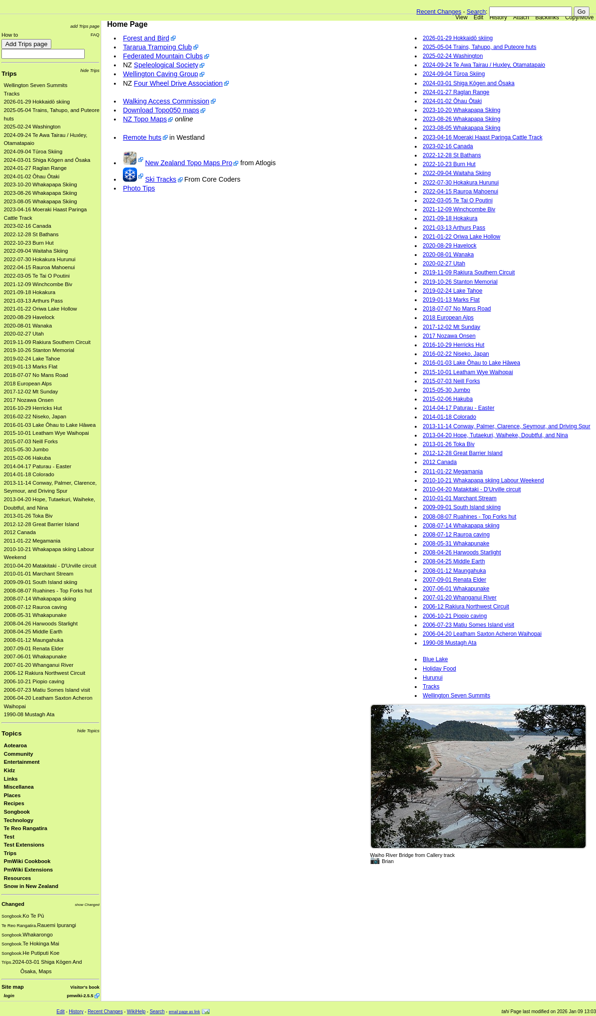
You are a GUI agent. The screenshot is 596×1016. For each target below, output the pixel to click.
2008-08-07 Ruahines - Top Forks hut (48, 590)
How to (9, 35)
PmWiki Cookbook (27, 861)
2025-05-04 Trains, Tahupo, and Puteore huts (479, 47)
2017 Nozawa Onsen (29, 400)
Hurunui (433, 677)
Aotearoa (15, 745)
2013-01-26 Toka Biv (28, 516)
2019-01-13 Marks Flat (30, 366)
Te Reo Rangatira (25, 828)
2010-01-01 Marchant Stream (38, 573)
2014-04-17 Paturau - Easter (38, 466)
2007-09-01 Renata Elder (34, 648)
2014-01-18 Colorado (29, 474)
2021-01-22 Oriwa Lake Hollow (40, 309)
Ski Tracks (160, 179)
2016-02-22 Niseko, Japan (35, 416)
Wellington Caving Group (160, 74)
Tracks (12, 93)
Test (9, 837)
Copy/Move (579, 17)
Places (12, 795)
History (498, 17)
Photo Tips (139, 188)
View (461, 17)
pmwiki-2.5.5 (80, 995)
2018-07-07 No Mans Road (36, 375)
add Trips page (84, 26)
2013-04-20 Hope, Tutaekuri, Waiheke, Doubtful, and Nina (495, 435)
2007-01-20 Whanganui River (38, 665)
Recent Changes (439, 11)
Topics (11, 733)
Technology (18, 820)
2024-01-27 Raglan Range (35, 168)
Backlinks (547, 17)
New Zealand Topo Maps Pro (188, 163)
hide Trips (90, 70)
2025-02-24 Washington (32, 126)
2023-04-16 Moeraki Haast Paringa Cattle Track (482, 137)
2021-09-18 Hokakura (30, 292)
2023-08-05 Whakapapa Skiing (40, 201)
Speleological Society (166, 65)
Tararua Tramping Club (157, 47)
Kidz (9, 770)
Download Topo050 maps (161, 110)
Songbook (17, 812)
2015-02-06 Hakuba (27, 458)
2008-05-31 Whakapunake (35, 615)
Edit (478, 17)
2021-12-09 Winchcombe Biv (38, 284)
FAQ (94, 34)
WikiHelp (136, 1011)
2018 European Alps (28, 383)
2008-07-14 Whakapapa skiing (40, 598)
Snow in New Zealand (31, 886)
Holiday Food (439, 668)
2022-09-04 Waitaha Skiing (36, 251)
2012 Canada (20, 532)
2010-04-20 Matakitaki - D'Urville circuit (50, 565)
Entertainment (22, 762)
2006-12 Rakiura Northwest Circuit (44, 673)
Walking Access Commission (166, 101)
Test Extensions (24, 845)
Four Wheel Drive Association (178, 83)
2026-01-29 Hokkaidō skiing (37, 101)
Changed (12, 904)
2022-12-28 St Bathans (31, 234)
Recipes (14, 803)
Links (11, 779)
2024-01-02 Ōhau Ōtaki (31, 176)
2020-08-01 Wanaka (28, 325)
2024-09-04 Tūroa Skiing (33, 151)
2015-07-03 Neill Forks (31, 441)
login (9, 995)
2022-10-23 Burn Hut (29, 243)
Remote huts (142, 137)
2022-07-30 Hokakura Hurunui (39, 259)
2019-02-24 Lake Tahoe (32, 358)
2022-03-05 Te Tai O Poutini (37, 276)
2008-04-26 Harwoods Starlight (41, 623)
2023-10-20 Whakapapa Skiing (40, 184)
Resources (17, 878)
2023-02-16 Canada (27, 226)
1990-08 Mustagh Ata (29, 714)
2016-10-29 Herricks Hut (33, 408)
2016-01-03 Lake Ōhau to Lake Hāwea (50, 425)
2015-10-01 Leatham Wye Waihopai (46, 433)
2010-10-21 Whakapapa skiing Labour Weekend (483, 480)
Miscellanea (19, 787)
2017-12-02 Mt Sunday (31, 391)
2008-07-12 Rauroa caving (35, 607)
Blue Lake (435, 659)
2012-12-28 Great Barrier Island (41, 524)
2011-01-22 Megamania (32, 541)
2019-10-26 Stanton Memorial (39, 350)
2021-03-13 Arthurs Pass (33, 301)
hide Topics (88, 730)
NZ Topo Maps (145, 119)
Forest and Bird (146, 38)
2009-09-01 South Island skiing (40, 582)
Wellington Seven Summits (35, 85)
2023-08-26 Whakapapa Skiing (40, 193)
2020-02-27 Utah (24, 333)
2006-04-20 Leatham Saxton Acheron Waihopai (482, 634)
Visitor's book (84, 987)
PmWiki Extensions (28, 869)
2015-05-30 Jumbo (26, 449)
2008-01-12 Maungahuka (34, 640)
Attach (521, 17)
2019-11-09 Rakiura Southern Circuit (47, 342)
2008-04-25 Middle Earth (33, 631)
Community (18, 754)
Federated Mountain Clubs (163, 56)
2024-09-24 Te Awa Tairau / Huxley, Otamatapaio (484, 65)
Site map (12, 987)
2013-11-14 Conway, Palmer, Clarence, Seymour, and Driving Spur (506, 426)
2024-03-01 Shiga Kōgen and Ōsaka (47, 160)
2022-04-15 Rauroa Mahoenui (39, 267)
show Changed (87, 905)
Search (476, 11)
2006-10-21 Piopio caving (34, 681)
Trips (8, 73)
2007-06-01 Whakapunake (35, 656)
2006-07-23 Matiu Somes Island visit (47, 690)
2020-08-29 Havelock (29, 317)
